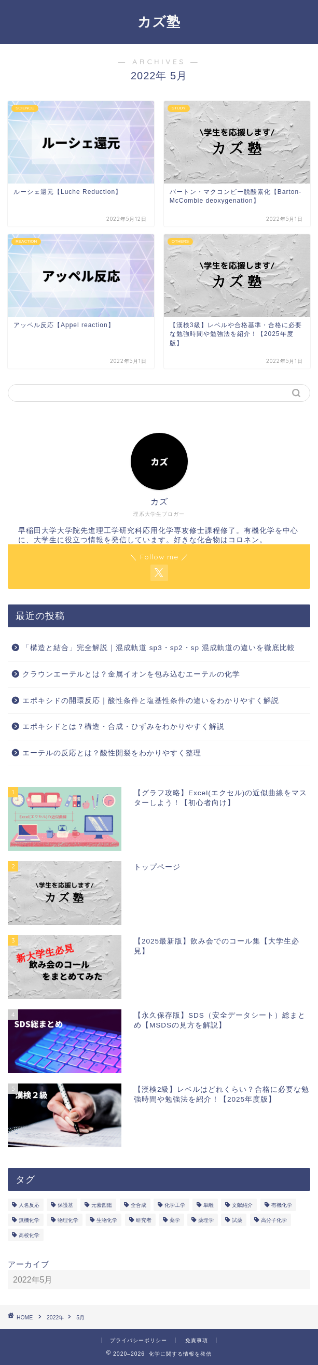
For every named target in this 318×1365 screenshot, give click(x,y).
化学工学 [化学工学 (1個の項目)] (174, 1205)
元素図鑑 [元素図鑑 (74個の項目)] (101, 1205)
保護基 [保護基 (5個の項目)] (65, 1205)
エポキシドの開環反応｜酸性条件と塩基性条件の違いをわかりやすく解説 (150, 701)
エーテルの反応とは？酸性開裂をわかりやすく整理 (111, 753)
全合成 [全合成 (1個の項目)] (138, 1205)
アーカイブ (28, 1264)
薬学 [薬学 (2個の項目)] (175, 1220)
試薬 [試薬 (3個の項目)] (237, 1220)
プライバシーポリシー (138, 1340)
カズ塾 (159, 21)
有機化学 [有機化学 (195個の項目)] (281, 1205)
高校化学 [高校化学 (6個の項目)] (29, 1235)
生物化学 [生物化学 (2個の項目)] (106, 1220)
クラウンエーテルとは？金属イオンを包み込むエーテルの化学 (131, 674)
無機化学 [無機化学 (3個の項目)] (29, 1220)
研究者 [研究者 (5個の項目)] (143, 1220)
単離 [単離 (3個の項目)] (208, 1205)
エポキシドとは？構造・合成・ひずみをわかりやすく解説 (123, 726)
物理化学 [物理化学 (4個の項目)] (68, 1220)
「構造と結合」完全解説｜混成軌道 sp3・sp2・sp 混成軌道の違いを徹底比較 (158, 648)
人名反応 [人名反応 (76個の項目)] (29, 1205)
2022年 (55, 1317)
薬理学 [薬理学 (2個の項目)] (206, 1220)
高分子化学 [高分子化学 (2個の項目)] (274, 1220)
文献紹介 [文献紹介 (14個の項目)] (242, 1205)
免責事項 (196, 1340)
